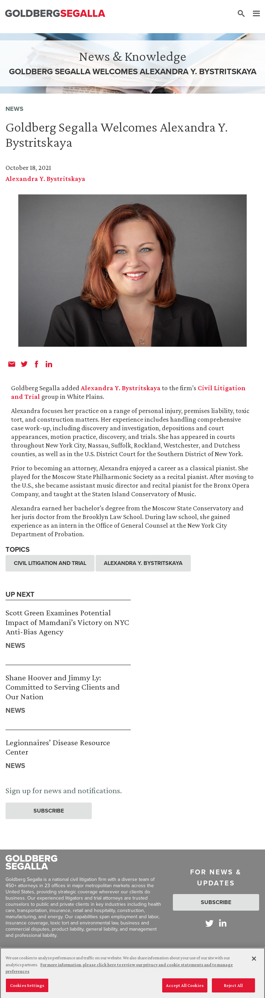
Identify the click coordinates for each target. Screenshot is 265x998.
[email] (11, 364)
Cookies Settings (27, 987)
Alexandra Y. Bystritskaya (45, 178)
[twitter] (24, 364)
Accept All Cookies (185, 987)
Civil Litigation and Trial (50, 563)
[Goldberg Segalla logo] (55, 14)
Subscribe (48, 811)
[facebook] (36, 364)
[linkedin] (49, 364)
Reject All (233, 987)
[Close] (254, 960)
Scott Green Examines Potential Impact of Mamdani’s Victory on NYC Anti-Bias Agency (67, 622)
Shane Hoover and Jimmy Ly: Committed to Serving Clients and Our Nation (63, 687)
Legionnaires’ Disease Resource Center (58, 747)
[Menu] (253, 14)
